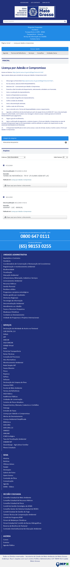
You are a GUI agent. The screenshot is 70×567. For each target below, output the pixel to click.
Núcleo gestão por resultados (14, 295)
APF (4, 337)
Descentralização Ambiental (13, 304)
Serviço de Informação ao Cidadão (35, 36)
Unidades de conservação (12, 399)
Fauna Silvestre (8, 368)
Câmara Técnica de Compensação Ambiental (19, 515)
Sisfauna (6, 380)
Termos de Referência (18, 53)
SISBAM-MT (7, 442)
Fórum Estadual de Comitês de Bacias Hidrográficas (22, 523)
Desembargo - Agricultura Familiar (15, 445)
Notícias (6, 461)
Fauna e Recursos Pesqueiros (14, 309)
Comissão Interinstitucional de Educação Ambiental (22, 529)
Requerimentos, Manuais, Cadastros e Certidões (21, 405)
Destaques (7, 470)
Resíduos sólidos (9, 289)
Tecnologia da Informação (13, 301)
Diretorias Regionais (10, 298)
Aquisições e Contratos (11, 258)
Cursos (5, 540)
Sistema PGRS (8, 385)
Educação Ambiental (10, 275)
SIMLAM (6, 433)
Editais (5, 334)
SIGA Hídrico (7, 394)
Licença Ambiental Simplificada (14, 419)
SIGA (5, 348)
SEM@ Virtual (8, 346)
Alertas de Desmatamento (13, 416)
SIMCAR (6, 340)
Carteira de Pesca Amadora (13, 402)
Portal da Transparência (12, 351)
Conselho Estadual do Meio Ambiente (17, 498)
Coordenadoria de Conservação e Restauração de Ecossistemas (26, 264)
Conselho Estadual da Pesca (13, 503)
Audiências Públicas (10, 397)
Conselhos (40, 53)
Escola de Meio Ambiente (12, 388)
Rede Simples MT (9, 365)
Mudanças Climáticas (11, 312)
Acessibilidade (24, 2)
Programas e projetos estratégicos (16, 292)
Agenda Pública (8, 545)
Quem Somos (8, 475)
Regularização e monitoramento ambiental (19, 267)
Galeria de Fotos (9, 473)
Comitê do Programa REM (12, 518)
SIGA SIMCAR (8, 343)
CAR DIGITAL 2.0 (9, 331)
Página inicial (6, 43)
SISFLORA (6, 425)
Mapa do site (46, 2)
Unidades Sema (52, 53)
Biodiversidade (8, 270)
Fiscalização (7, 272)
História (6, 458)
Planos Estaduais (9, 448)
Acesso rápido (35, 49)
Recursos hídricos (9, 284)
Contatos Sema (35, 39)
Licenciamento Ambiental (12, 281)
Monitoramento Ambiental (13, 363)
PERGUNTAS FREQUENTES (10, 142)
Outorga (6, 408)
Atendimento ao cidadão (12, 306)
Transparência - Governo (35, 34)
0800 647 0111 (35, 236)
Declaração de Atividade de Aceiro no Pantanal (20, 329)
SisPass (5, 377)
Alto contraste (35, 2)
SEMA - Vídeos (8, 487)
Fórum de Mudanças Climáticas (14, 520)
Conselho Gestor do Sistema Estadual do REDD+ (21, 509)
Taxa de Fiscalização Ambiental (14, 439)
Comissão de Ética (10, 478)
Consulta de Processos (11, 357)
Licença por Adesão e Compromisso (16, 414)
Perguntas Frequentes (35, 27)
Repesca (6, 374)
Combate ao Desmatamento (13, 315)
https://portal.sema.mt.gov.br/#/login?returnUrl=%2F (28, 72)
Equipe (5, 467)
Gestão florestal (9, 287)
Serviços (31, 53)
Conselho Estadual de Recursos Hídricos (18, 500)
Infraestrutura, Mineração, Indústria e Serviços (20, 278)
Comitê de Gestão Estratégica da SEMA (17, 506)
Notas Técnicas (8, 354)
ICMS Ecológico (9, 436)
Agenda (5, 53)
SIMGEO (6, 431)
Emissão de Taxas (9, 411)
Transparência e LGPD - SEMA (35, 32)
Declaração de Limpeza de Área (15, 382)
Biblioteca (7, 422)
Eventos (6, 543)
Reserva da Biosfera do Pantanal (15, 526)
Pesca (5, 371)
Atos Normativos (9, 360)
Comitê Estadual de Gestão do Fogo (16, 512)
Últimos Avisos (8, 464)
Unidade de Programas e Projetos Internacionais (21, 318)
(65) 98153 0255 (35, 246)
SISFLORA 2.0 (8, 428)
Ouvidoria (35, 30)
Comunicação (8, 481)
